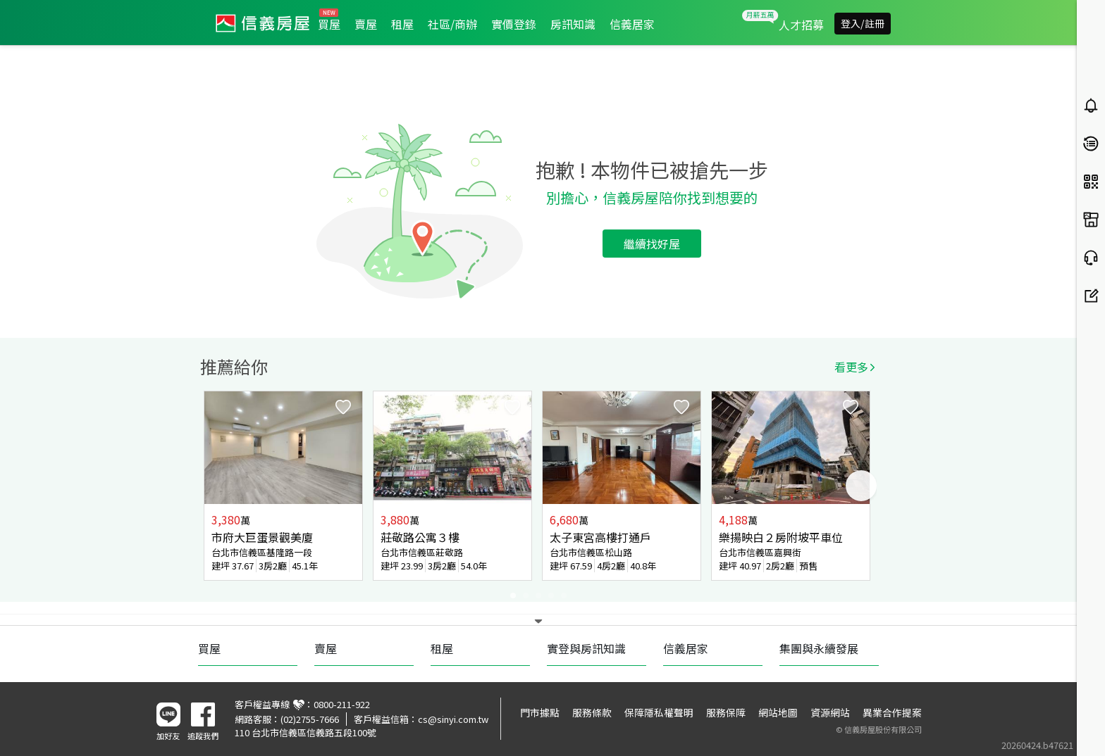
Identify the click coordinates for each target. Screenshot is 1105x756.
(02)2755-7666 (309, 719)
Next (861, 485)
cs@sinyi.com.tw (453, 719)
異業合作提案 (892, 712)
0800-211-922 (342, 704)
